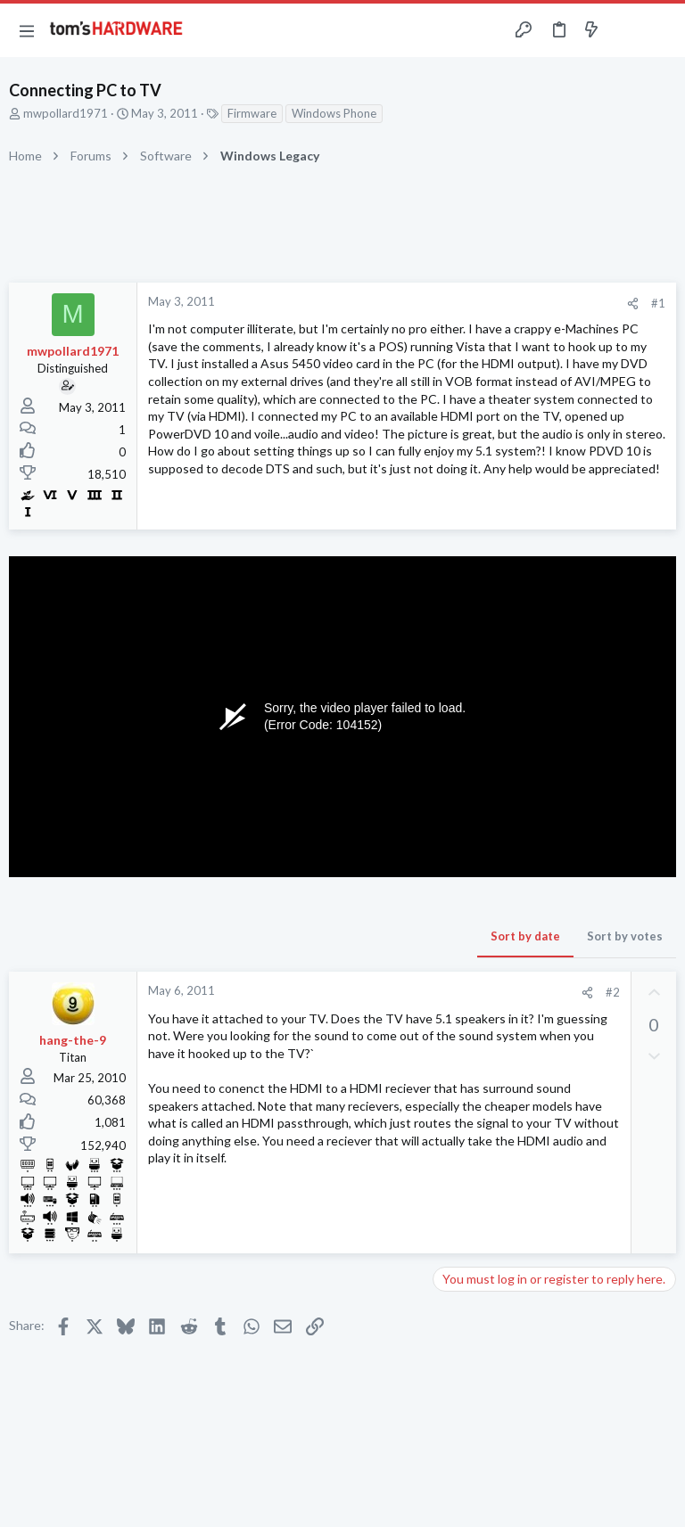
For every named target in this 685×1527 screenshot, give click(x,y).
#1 (658, 303)
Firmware (251, 113)
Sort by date (525, 936)
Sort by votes (625, 936)
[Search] (661, 30)
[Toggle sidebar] (626, 30)
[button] (27, 30)
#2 (613, 992)
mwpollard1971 (65, 113)
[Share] (633, 303)
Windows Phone (334, 113)
